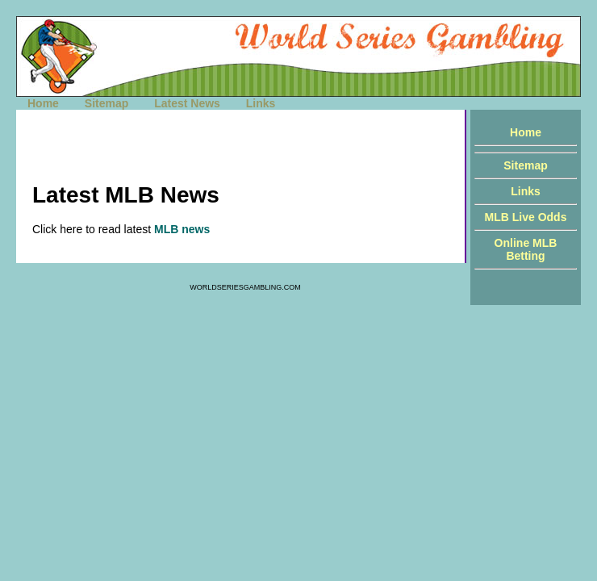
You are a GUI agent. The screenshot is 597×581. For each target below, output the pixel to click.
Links (261, 103)
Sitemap (106, 103)
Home (43, 103)
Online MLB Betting (526, 249)
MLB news (182, 229)
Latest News (187, 103)
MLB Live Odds (526, 217)
